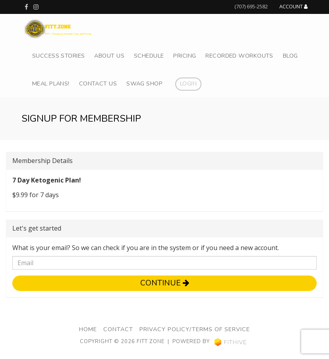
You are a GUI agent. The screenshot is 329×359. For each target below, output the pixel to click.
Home (88, 329)
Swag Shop (144, 83)
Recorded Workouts (239, 56)
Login (188, 83)
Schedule (149, 56)
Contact (118, 329)
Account (293, 7)
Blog (290, 56)
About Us (109, 56)
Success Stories (58, 56)
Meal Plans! (51, 83)
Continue (164, 283)
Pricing (184, 56)
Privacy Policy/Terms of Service (194, 329)
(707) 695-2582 (251, 6)
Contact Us (98, 83)
